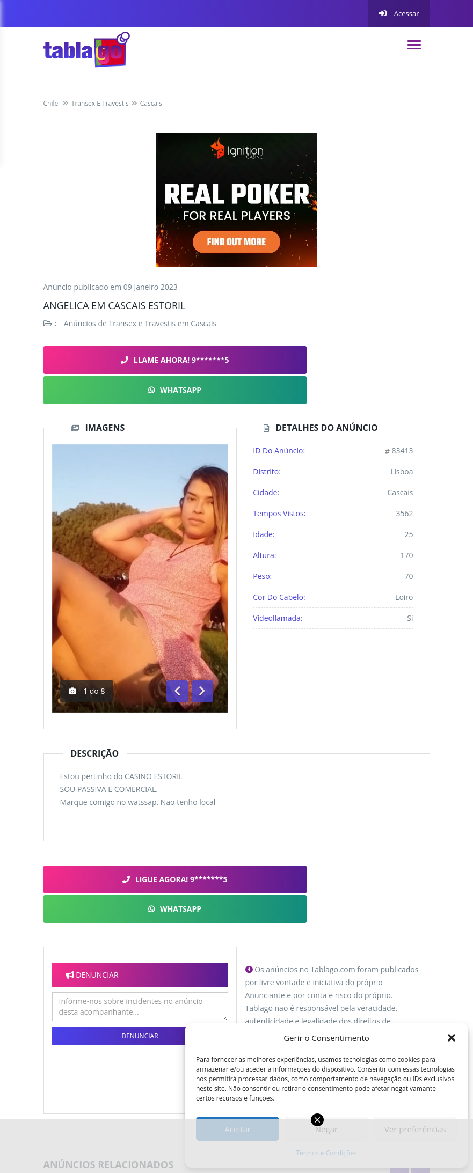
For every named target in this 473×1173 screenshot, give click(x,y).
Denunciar (139, 972)
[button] (451, 1037)
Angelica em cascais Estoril (114, 305)
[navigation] (414, 44)
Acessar (399, 13)
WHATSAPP (332, 360)
